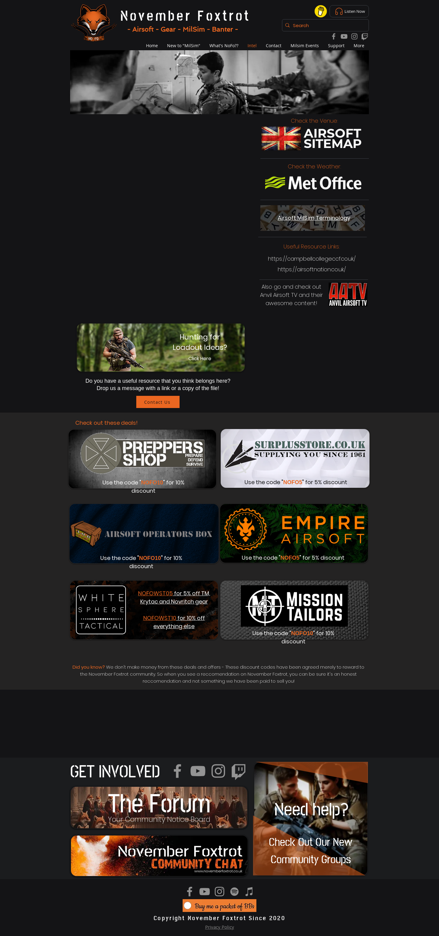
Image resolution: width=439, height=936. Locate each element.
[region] (159, 807)
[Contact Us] (158, 402)
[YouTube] (344, 36)
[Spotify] (234, 891)
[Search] (324, 25)
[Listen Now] (349, 11)
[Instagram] (354, 36)
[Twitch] (365, 36)
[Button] (161, 347)
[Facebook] (334, 36)
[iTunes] (249, 891)
